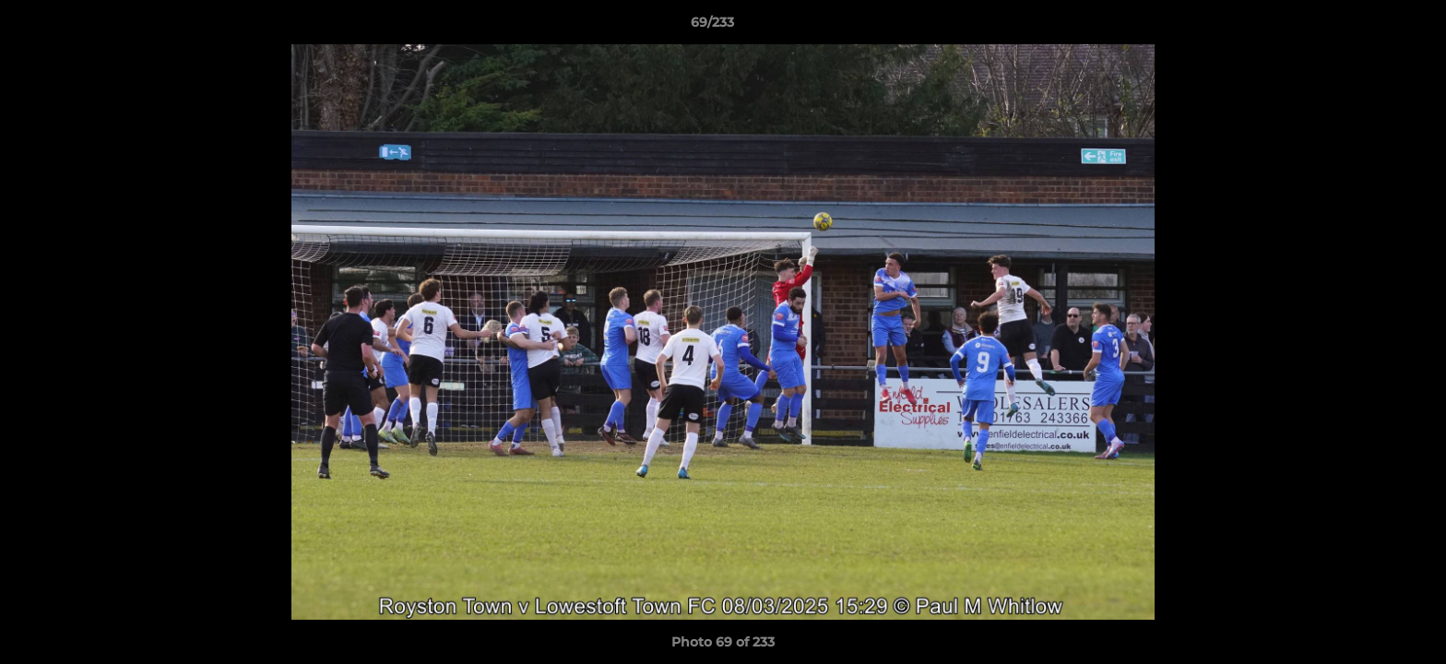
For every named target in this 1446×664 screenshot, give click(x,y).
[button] (1368, 26)
